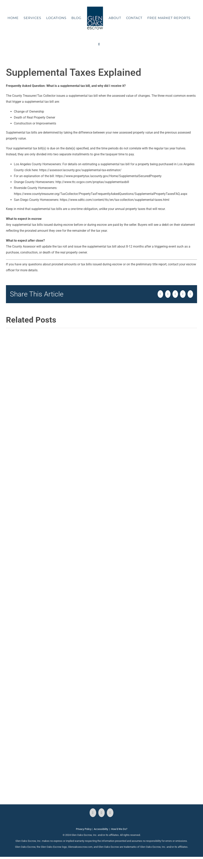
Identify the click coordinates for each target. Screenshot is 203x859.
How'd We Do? (119, 829)
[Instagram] (101, 812)
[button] (99, 44)
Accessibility (101, 829)
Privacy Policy (83, 829)
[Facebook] (93, 812)
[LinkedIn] (110, 812)
